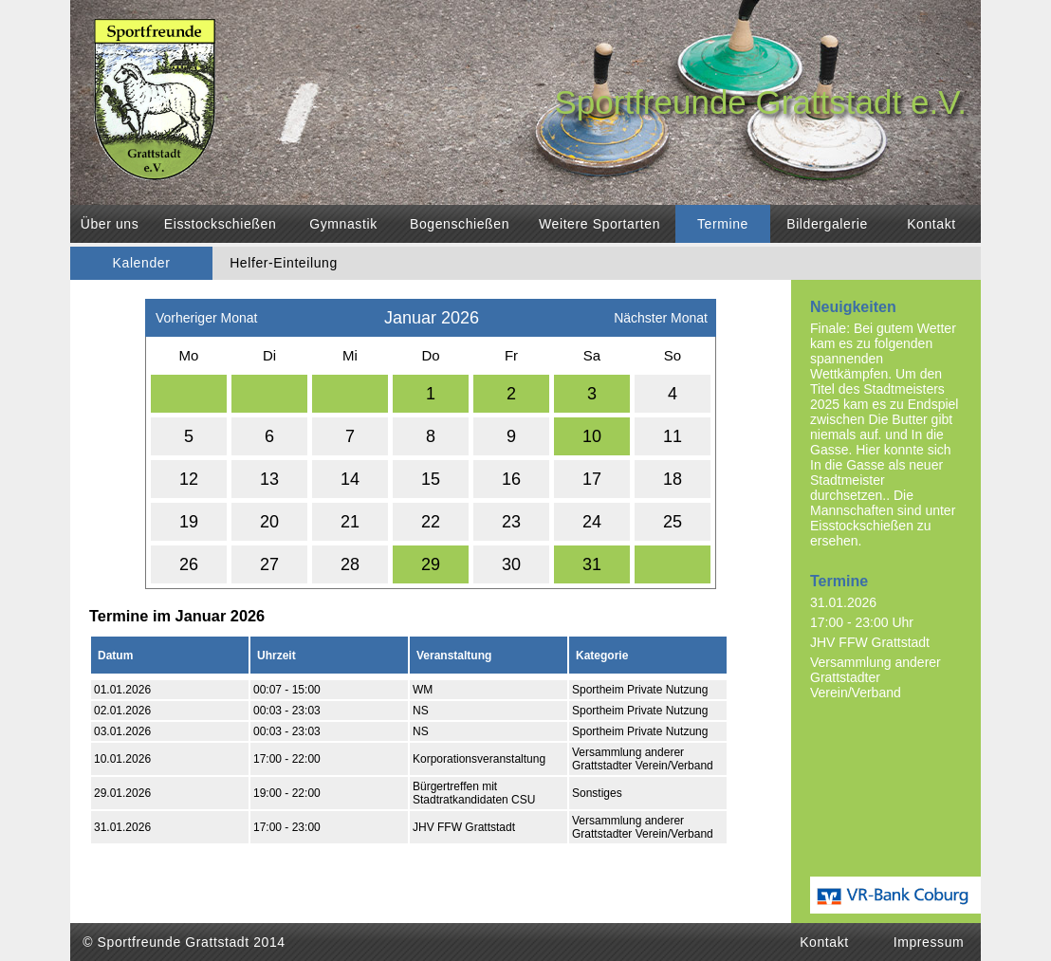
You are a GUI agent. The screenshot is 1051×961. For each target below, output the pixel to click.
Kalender (142, 262)
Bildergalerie (827, 223)
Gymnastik (343, 223)
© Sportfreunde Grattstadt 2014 (184, 942)
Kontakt (931, 223)
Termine (722, 223)
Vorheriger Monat (206, 312)
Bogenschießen (459, 223)
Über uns (110, 223)
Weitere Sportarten (599, 223)
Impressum (929, 942)
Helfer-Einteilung (284, 262)
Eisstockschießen (220, 223)
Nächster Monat (661, 312)
